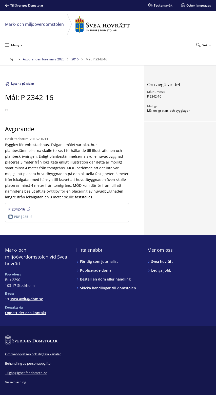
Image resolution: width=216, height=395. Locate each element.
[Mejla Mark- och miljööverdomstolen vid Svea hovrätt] (24, 299)
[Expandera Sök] (203, 45)
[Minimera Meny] (14, 45)
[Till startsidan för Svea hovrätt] (11, 59)
